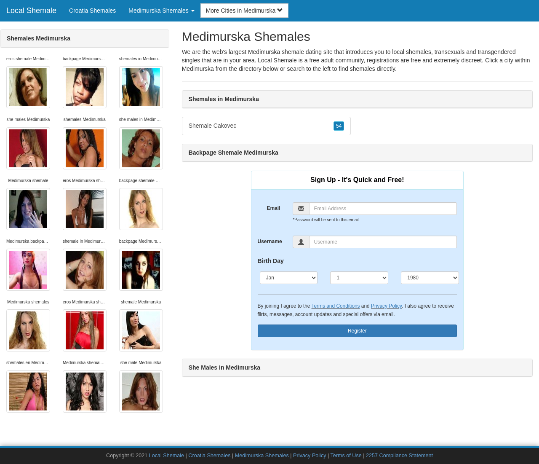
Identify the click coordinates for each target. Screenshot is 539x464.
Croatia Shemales (92, 10)
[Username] (383, 242)
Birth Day (271, 260)
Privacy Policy (386, 306)
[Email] (383, 208)
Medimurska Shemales (262, 456)
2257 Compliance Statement (399, 456)
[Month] (289, 277)
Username (270, 241)
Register (357, 331)
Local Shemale (31, 10)
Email (273, 208)
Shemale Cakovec (266, 126)
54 (339, 126)
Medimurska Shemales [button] (161, 10)
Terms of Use (346, 456)
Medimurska (198, 68)
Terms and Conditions (336, 306)
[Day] (359, 277)
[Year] (430, 277)
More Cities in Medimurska (244, 10)
